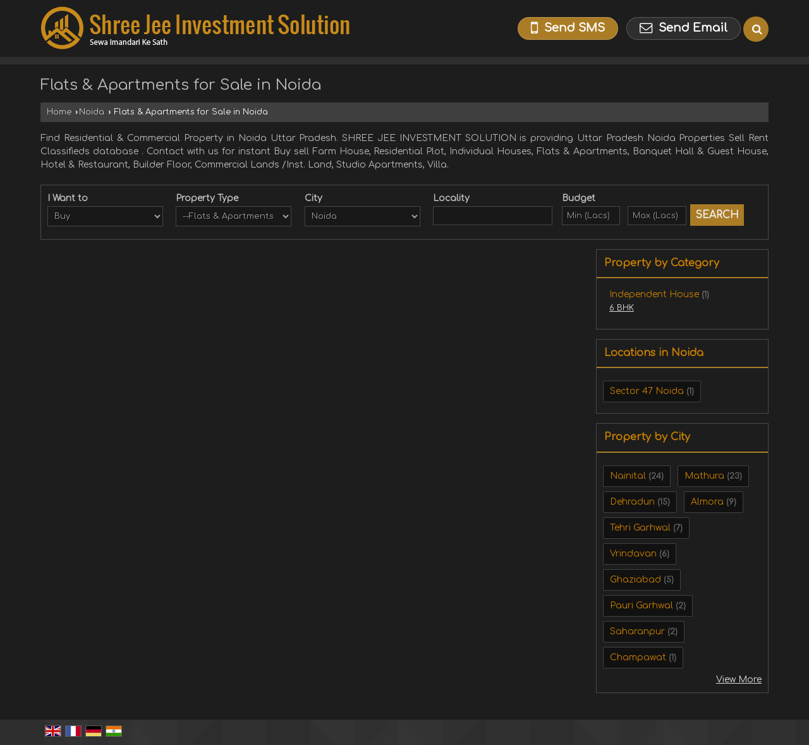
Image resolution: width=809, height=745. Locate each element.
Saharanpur (637, 631)
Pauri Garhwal (641, 605)
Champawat (638, 657)
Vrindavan (633, 553)
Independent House (654, 294)
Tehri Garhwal (640, 528)
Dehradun (632, 502)
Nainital (628, 476)
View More (739, 679)
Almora (707, 502)
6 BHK (621, 308)
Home (59, 112)
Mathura (704, 476)
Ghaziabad (635, 579)
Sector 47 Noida (647, 391)
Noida (91, 112)
